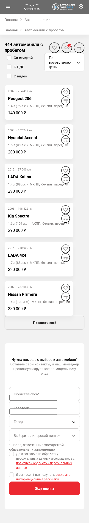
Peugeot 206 (19, 98)
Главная (11, 30)
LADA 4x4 (17, 255)
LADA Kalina (19, 176)
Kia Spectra (18, 216)
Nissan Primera (22, 294)
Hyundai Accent (22, 137)
